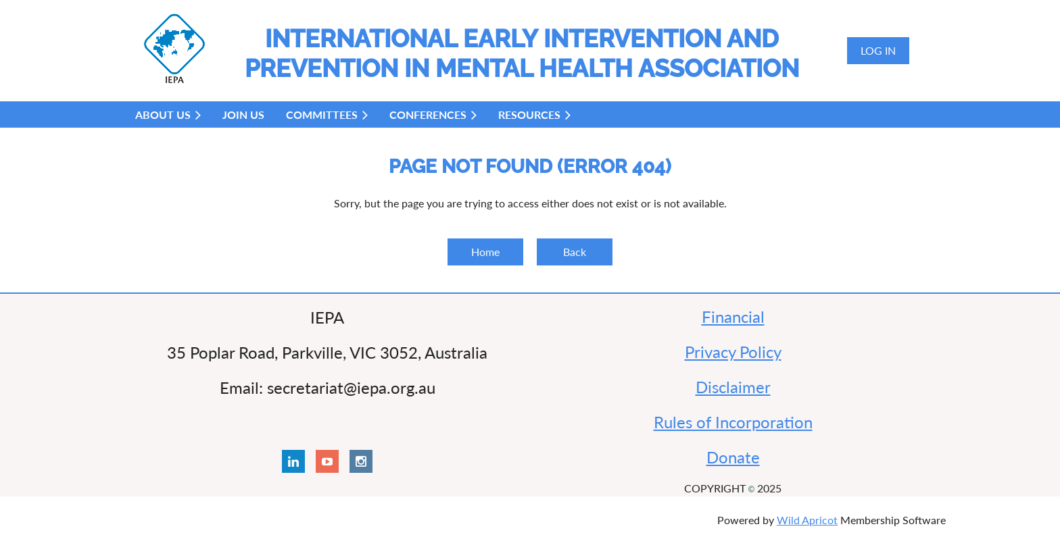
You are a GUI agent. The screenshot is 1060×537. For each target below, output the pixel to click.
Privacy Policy (733, 351)
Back (574, 251)
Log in (878, 50)
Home (485, 251)
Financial (733, 316)
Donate (733, 457)
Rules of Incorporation (733, 422)
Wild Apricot (807, 519)
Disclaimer (733, 387)
